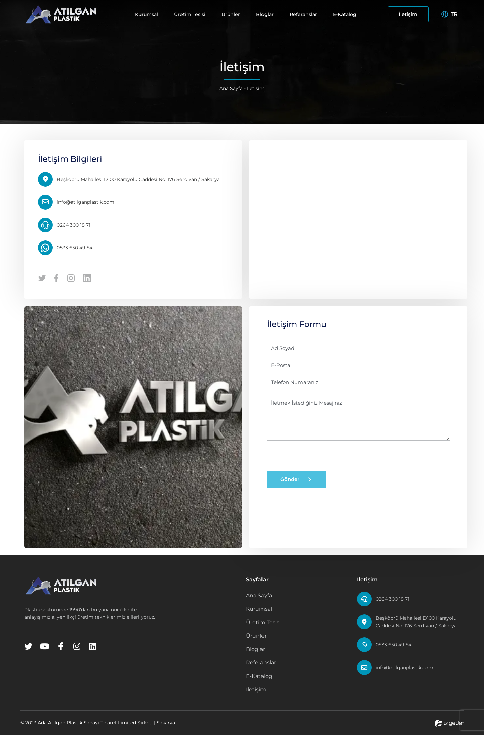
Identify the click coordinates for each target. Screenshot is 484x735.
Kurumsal (146, 14)
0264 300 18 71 (392, 599)
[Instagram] (77, 646)
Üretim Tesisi (189, 14)
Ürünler (230, 14)
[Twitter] (28, 646)
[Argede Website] (449, 723)
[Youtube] (44, 646)
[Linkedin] (93, 646)
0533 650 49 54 (393, 645)
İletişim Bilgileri (70, 159)
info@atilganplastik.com (404, 667)
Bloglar (265, 14)
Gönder (296, 479)
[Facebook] (60, 646)
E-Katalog (344, 14)
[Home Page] (61, 14)
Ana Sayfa (231, 88)
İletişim (408, 14)
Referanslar (303, 14)
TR (449, 14)
